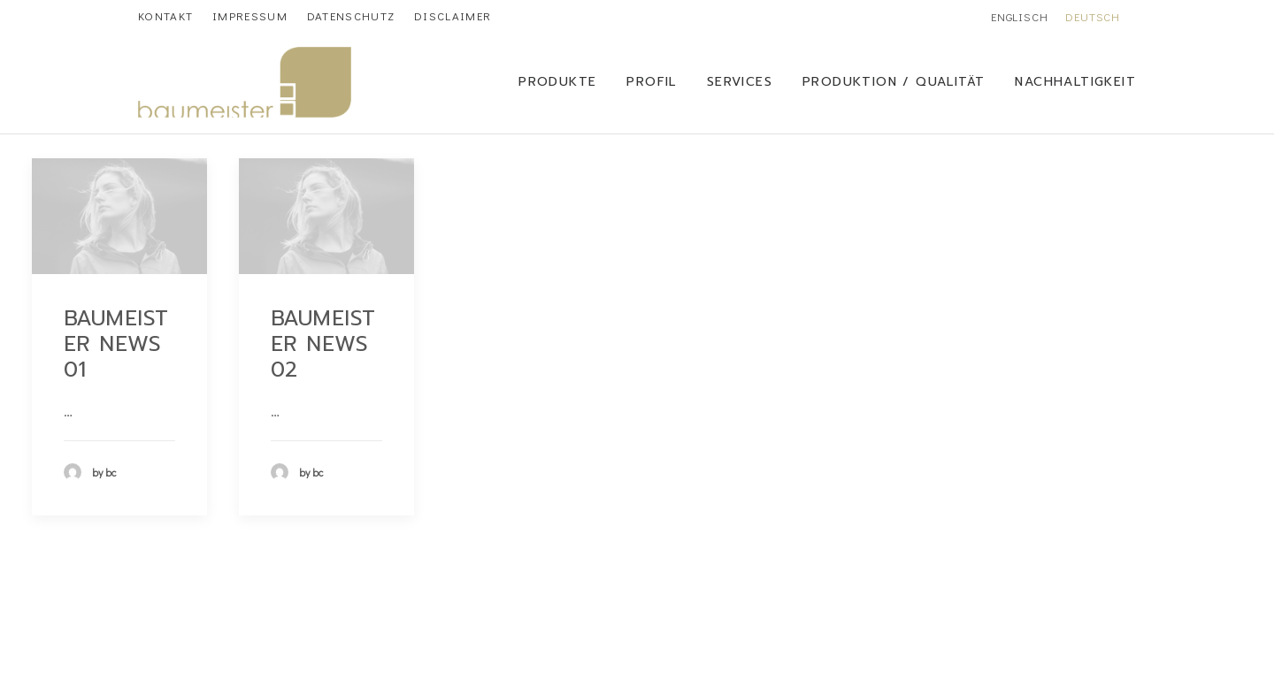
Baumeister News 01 (116, 343)
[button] (119, 216)
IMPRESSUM (250, 15)
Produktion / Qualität (893, 81)
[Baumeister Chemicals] (244, 82)
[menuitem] (165, 15)
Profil (651, 81)
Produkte (557, 81)
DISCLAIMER (452, 15)
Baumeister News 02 (323, 343)
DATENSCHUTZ (351, 15)
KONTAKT (165, 15)
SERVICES (739, 81)
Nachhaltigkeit (1075, 81)
